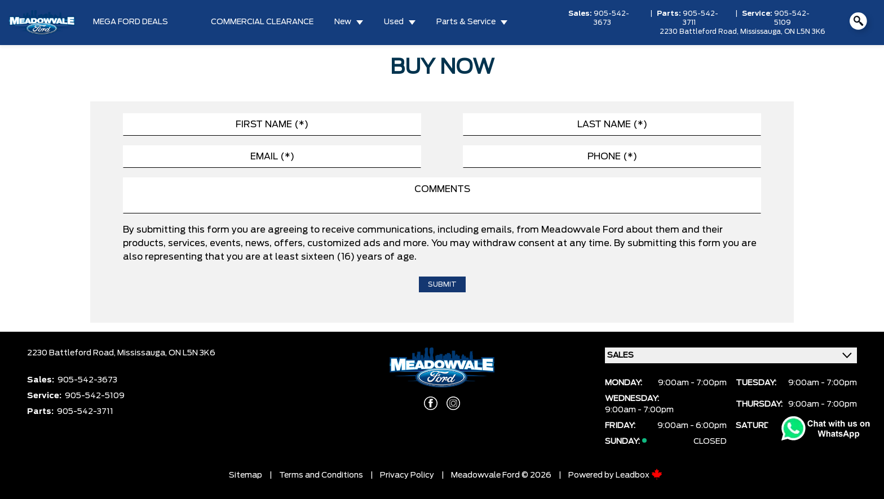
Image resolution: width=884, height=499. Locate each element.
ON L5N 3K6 (804, 31)
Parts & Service (466, 22)
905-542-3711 (700, 18)
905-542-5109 (792, 18)
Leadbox (639, 475)
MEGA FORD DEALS (130, 22)
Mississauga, (762, 31)
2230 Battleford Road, (700, 31)
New (342, 22)
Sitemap (245, 475)
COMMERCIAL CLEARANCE (262, 22)
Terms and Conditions (321, 475)
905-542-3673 (611, 18)
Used (394, 22)
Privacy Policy (407, 475)
